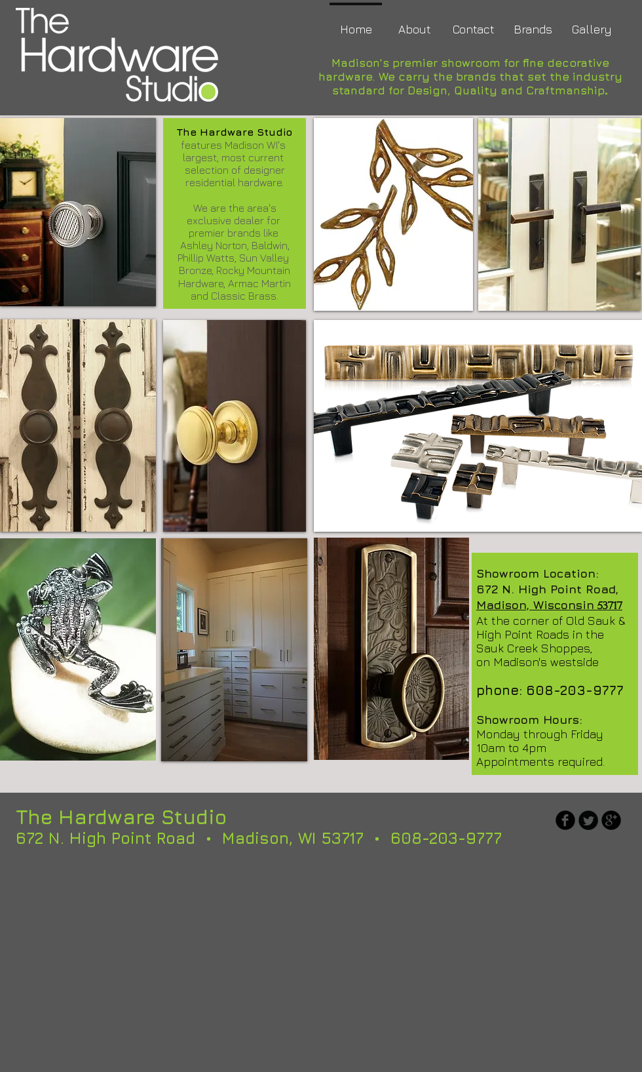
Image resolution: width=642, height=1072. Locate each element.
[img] (78, 212)
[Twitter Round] (588, 820)
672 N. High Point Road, (547, 589)
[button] (78, 425)
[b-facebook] (565, 820)
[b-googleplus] (611, 820)
